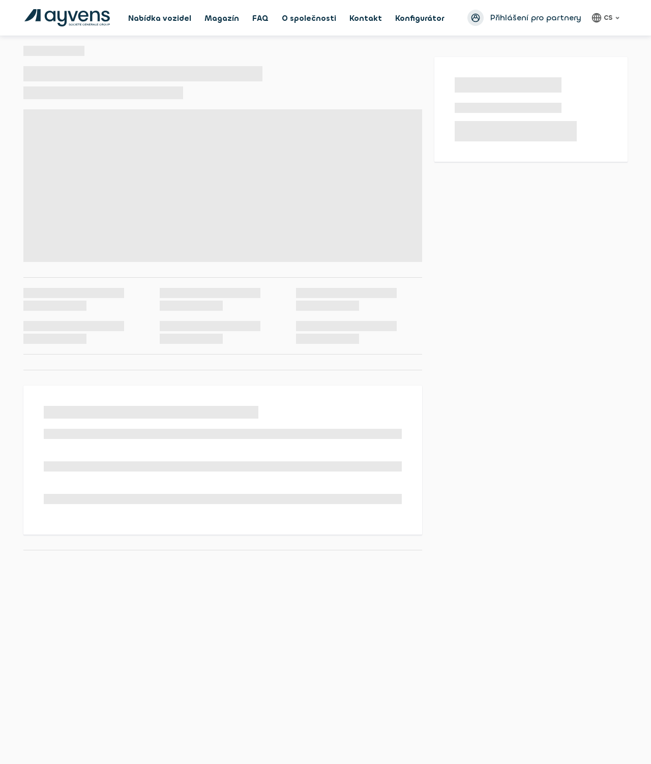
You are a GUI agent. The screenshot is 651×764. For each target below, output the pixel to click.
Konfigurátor (419, 18)
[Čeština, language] (607, 18)
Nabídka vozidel (159, 18)
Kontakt (365, 18)
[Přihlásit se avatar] (475, 18)
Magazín (221, 18)
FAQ (260, 18)
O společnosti (309, 18)
